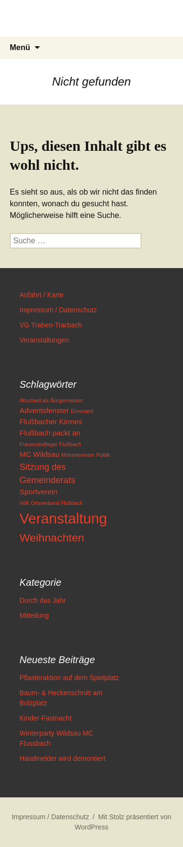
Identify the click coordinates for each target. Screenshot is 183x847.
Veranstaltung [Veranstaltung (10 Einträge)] (63, 518)
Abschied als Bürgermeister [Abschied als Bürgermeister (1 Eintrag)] (51, 400)
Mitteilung (34, 615)
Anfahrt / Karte (41, 295)
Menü (20, 47)
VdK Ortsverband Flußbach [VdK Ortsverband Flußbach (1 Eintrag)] (51, 503)
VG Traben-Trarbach (51, 325)
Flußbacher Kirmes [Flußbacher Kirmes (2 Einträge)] (51, 421)
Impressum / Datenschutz (58, 310)
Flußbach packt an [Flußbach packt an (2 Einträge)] (50, 433)
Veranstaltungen (44, 340)
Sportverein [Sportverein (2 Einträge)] (39, 491)
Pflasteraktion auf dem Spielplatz (69, 678)
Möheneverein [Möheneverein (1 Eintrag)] (78, 455)
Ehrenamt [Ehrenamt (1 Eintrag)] (82, 411)
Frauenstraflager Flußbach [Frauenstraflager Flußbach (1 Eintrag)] (50, 444)
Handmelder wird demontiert (62, 758)
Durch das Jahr (43, 600)
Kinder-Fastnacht (46, 718)
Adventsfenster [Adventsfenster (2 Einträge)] (44, 410)
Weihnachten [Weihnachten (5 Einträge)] (52, 537)
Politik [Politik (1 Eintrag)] (103, 455)
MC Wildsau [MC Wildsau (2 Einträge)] (40, 454)
